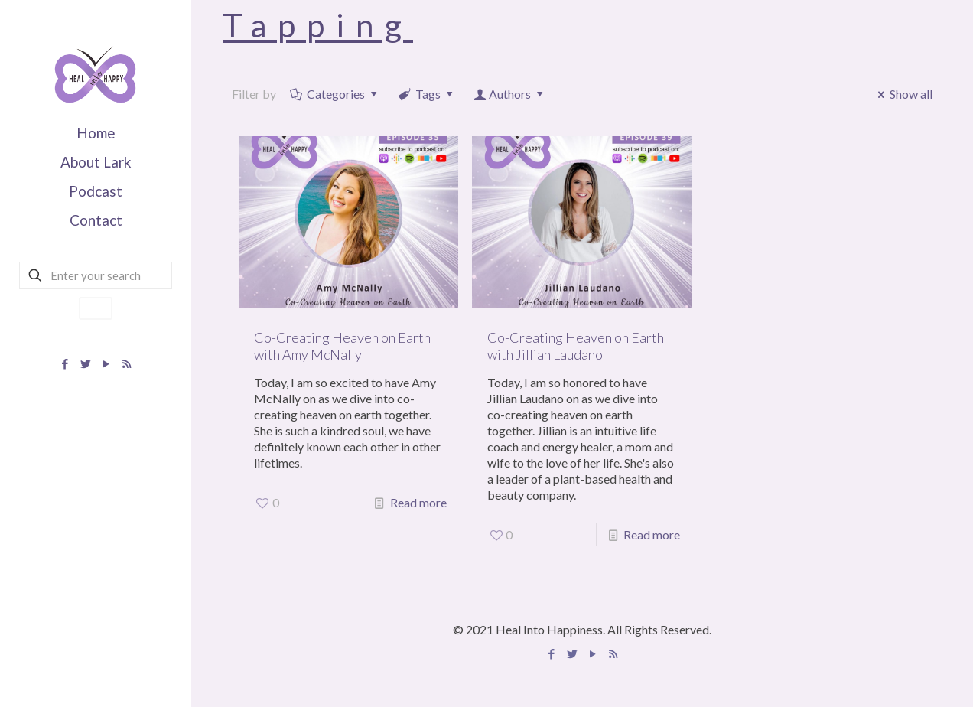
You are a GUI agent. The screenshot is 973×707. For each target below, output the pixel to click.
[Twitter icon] (85, 363)
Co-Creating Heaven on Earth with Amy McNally (342, 346)
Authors (510, 93)
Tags (427, 93)
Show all (902, 93)
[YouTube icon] (106, 363)
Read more (418, 502)
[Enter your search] (95, 275)
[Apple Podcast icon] (127, 363)
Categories (335, 93)
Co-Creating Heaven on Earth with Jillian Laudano (575, 346)
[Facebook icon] (65, 363)
